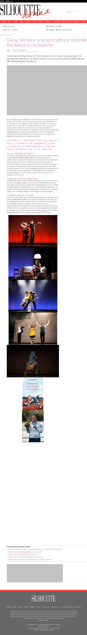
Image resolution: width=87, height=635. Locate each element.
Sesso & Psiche (66, 21)
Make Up (4, 21)
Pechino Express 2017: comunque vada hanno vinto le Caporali (30, 559)
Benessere (57, 21)
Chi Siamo (9, 607)
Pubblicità (32, 607)
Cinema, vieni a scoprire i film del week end (23, 554)
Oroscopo (76, 21)
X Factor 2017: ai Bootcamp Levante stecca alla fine (25, 557)
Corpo (15, 21)
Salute (83, 21)
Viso (9, 21)
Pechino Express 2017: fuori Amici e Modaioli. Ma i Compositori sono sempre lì (35, 549)
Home (1, 35)
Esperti (20, 607)
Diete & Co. (48, 21)
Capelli (21, 21)
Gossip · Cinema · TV (6, 1)
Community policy (66, 607)
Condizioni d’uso (55, 607)
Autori (14, 607)
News (6, 35)
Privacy (38, 607)
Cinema (11, 35)
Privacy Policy (45, 607)
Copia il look (10, 29)
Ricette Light (54, 26)
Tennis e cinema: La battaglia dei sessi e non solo (25, 552)
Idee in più (9, 26)
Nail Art (28, 21)
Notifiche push (77, 607)
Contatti (25, 607)
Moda (34, 21)
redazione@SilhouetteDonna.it (39, 628)
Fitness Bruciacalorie (59, 29)
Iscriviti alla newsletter (77, 8)
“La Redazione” (22, 50)
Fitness (40, 21)
